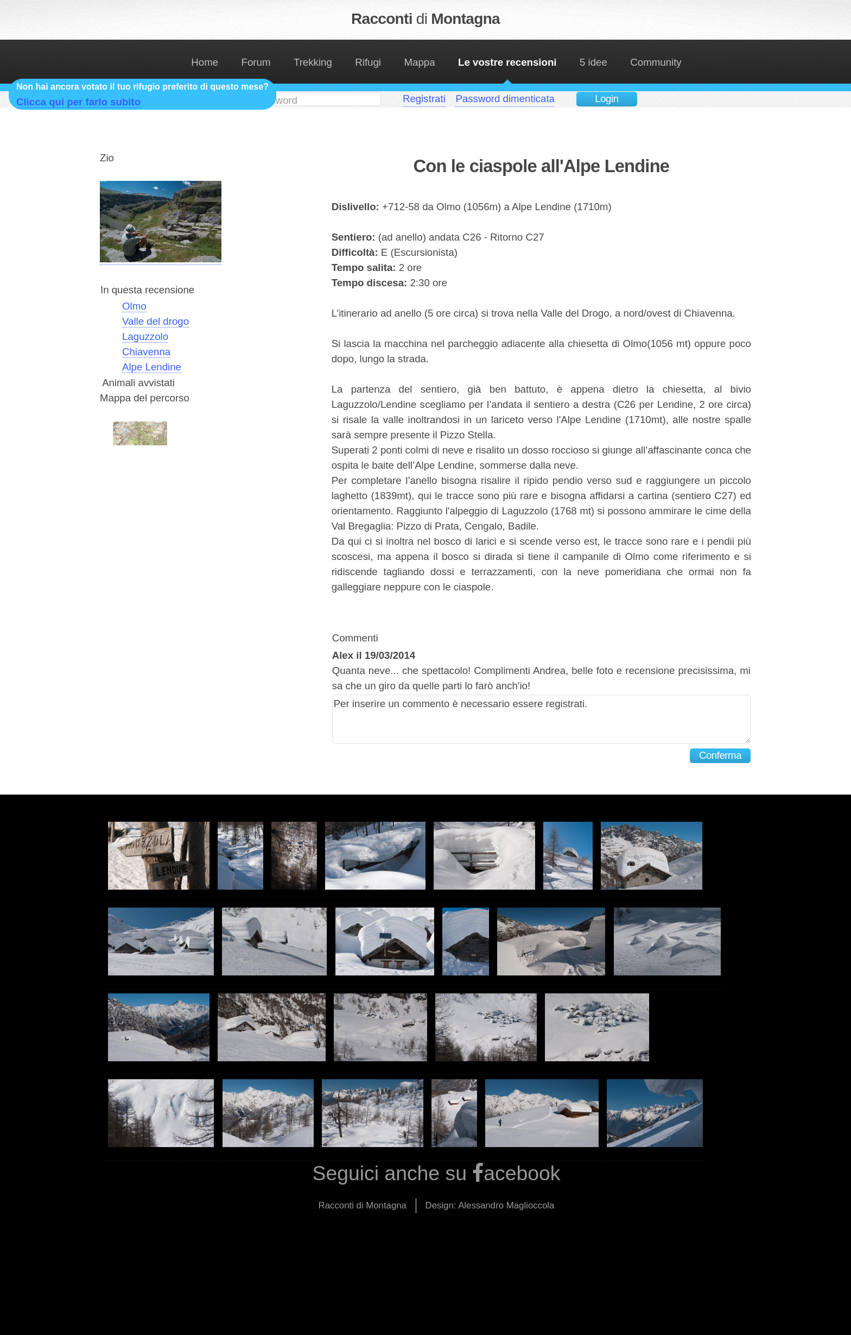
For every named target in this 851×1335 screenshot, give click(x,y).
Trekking (313, 62)
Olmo (134, 306)
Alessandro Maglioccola (506, 1205)
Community (655, 62)
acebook (522, 1173)
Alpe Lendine (151, 367)
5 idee (593, 62)
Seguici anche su (393, 1173)
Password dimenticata (505, 98)
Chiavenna (146, 351)
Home (204, 62)
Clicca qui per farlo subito (78, 102)
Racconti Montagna (425, 18)
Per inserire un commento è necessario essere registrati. (541, 719)
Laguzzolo (145, 336)
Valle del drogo (155, 321)
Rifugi (368, 62)
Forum (256, 62)
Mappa (419, 62)
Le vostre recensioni (507, 62)
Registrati (424, 98)
